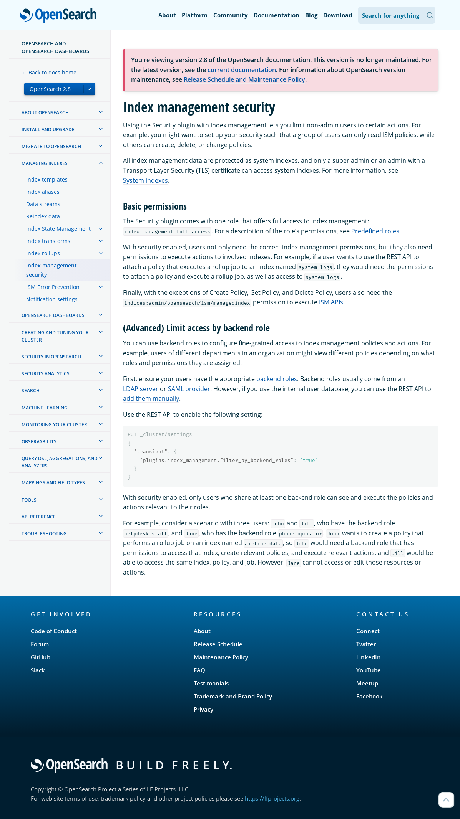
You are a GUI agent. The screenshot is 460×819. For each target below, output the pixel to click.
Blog (311, 15)
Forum (40, 644)
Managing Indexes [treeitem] (45, 163)
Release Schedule (218, 644)
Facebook (369, 696)
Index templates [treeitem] (47, 179)
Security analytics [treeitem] (46, 373)
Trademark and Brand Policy (233, 696)
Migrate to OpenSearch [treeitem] (51, 146)
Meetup (367, 683)
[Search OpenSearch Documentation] (396, 15)
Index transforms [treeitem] (48, 240)
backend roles (276, 379)
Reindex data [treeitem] (43, 216)
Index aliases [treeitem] (43, 191)
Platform (195, 15)
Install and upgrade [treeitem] (48, 129)
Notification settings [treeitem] (52, 299)
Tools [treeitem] (29, 500)
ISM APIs (331, 302)
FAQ (199, 670)
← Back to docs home (49, 72)
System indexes (145, 180)
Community (230, 15)
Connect (368, 631)
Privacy (203, 709)
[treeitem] (101, 112)
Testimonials (211, 683)
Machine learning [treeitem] (45, 408)
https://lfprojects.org (272, 798)
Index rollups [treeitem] (43, 253)
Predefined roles (375, 231)
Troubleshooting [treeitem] (44, 533)
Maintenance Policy (221, 657)
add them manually (151, 398)
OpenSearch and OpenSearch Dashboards (55, 47)
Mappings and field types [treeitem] (53, 482)
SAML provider (189, 389)
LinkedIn (368, 657)
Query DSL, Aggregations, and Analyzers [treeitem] (60, 462)
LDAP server (140, 389)
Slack (38, 670)
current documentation (242, 70)
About (167, 15)
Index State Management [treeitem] (58, 228)
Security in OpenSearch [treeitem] (51, 356)
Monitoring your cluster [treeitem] (54, 424)
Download (337, 15)
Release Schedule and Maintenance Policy (244, 79)
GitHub (40, 657)
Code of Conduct (54, 631)
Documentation (276, 15)
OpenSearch (60, 16)
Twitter (366, 644)
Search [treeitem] (31, 390)
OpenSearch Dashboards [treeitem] (53, 315)
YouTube (368, 670)
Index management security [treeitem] (51, 270)
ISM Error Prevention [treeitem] (53, 287)
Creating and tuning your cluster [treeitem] (55, 336)
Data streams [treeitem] (43, 204)
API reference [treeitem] (39, 517)
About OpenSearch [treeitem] (45, 112)
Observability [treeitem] (39, 441)
